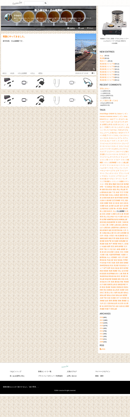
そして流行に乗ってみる (109, 100)
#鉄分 (4, 73)
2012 (101, 334)
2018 (101, 317)
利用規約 (59, 376)
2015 (101, 325)
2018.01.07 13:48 (81, 73)
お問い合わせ (72, 376)
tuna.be (65, 367)
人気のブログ (72, 371)
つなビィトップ (15, 371)
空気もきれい (105, 88)
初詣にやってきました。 (14, 36)
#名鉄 (12, 73)
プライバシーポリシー (46, 376)
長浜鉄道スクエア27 (107, 69)
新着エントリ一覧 (44, 371)
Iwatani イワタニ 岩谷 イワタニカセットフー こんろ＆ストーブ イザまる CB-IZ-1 (114, 40)
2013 (101, 331)
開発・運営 (99, 376)
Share (90, 28)
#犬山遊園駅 (22, 73)
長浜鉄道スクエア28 (107, 66)
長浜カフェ (104, 61)
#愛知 (40, 73)
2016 (101, 323)
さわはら (17, 15)
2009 (101, 342)
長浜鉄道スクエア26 (107, 74)
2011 (101, 336)
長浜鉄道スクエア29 (107, 64)
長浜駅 (102, 58)
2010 (101, 339)
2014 (101, 328)
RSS (102, 349)
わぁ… (102, 55)
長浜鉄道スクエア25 (107, 80)
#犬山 (33, 73)
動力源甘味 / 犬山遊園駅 (48, 10)
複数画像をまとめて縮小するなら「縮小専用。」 (21, 387)
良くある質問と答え (17, 376)
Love (81, 28)
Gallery (71, 28)
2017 (101, 320)
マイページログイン (102, 371)
